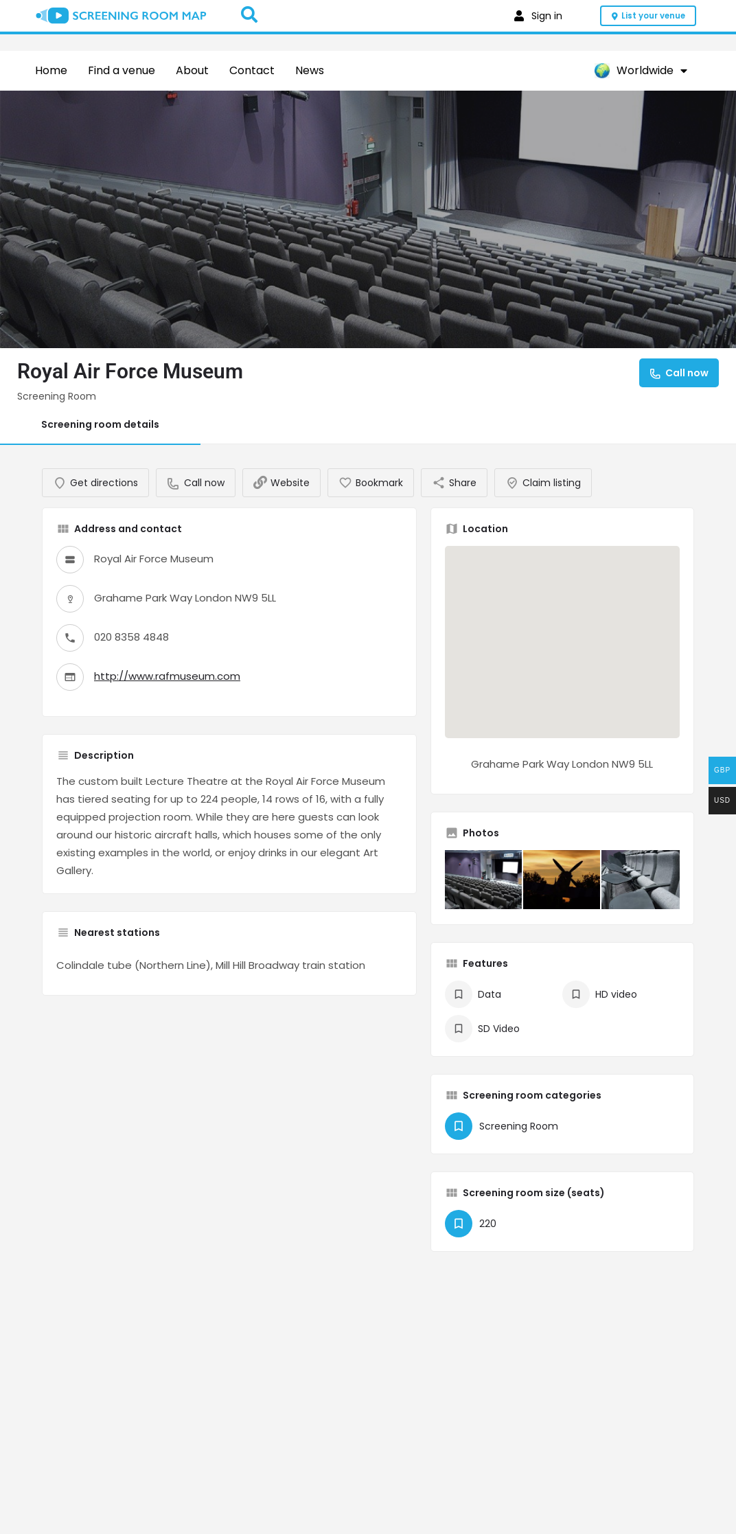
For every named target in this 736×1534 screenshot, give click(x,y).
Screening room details (100, 424)
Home (51, 70)
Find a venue (121, 70)
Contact (252, 70)
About (192, 70)
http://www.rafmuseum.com (167, 690)
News (309, 70)
